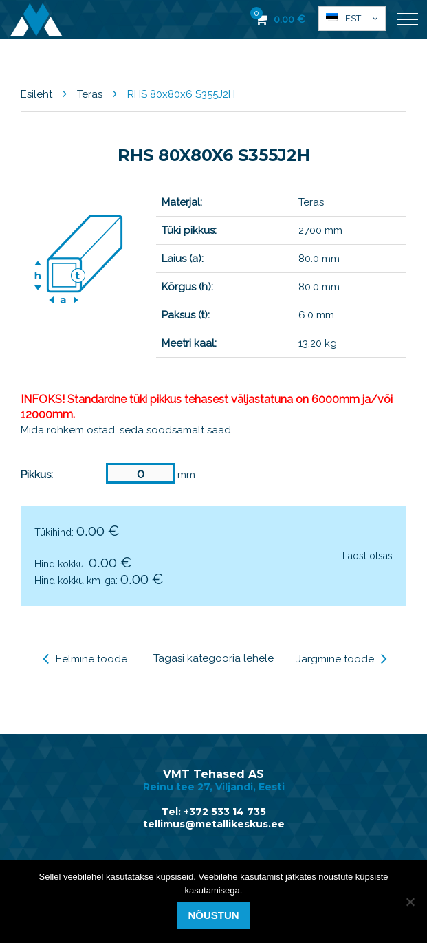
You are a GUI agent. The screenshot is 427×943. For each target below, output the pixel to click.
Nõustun (213, 915)
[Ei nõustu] (410, 902)
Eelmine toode (85, 659)
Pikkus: (37, 474)
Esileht (36, 94)
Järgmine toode (341, 659)
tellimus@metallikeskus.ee (214, 824)
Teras (89, 94)
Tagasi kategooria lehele (213, 658)
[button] (352, 18)
